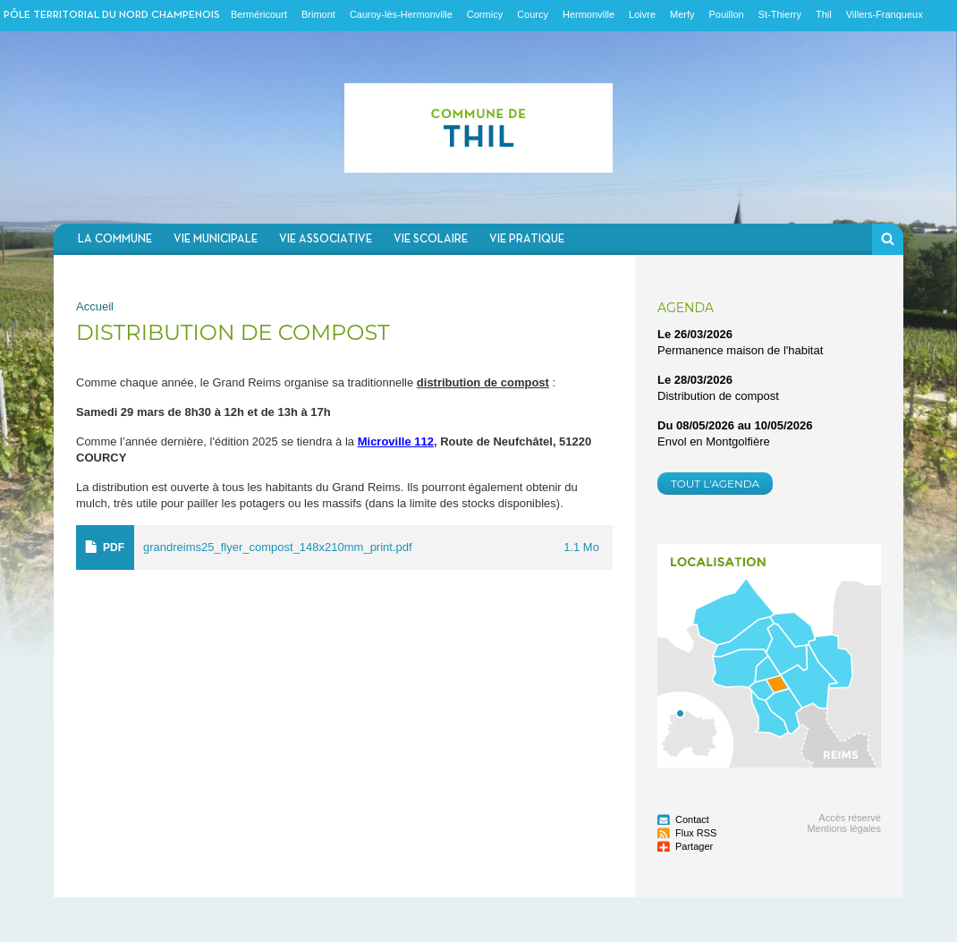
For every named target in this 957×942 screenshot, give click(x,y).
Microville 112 (396, 441)
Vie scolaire (431, 239)
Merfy (682, 14)
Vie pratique (526, 239)
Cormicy (485, 14)
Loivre (642, 14)
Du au (735, 425)
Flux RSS (695, 832)
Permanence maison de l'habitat (740, 350)
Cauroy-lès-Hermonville (401, 14)
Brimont (318, 14)
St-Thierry (779, 14)
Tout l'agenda (715, 483)
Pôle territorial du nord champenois (112, 15)
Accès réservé (849, 817)
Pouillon (726, 14)
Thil (824, 14)
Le (695, 334)
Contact (692, 819)
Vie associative (325, 239)
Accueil (95, 306)
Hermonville (588, 14)
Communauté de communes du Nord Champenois (478, 127)
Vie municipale (216, 239)
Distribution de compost (718, 396)
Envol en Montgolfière (713, 441)
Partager (694, 846)
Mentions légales (844, 828)
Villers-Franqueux (884, 14)
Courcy (532, 14)
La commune (115, 239)
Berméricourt (259, 14)
